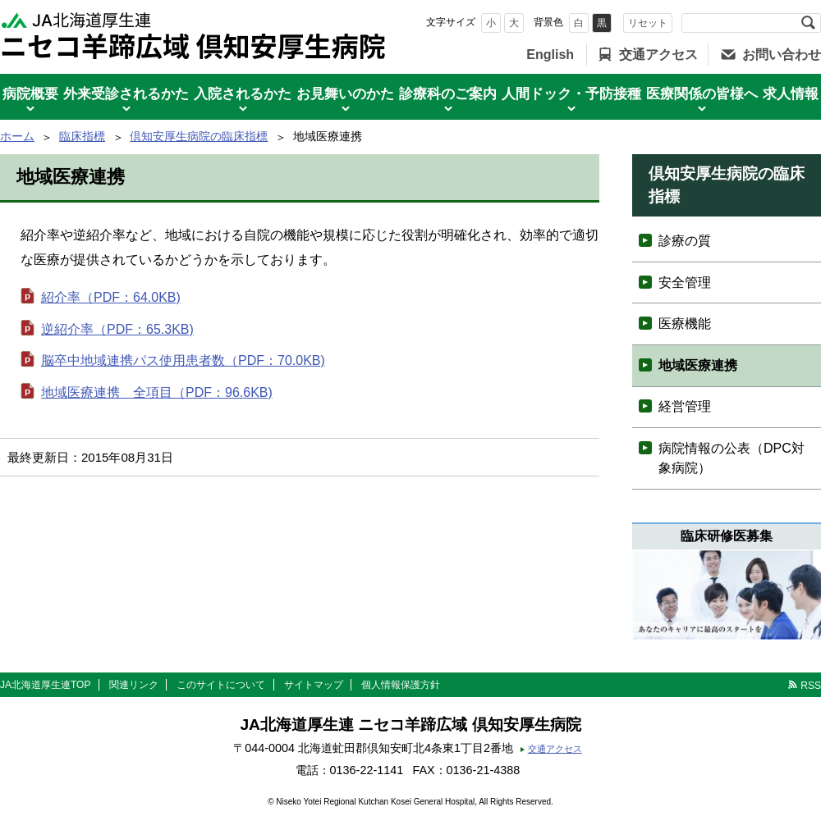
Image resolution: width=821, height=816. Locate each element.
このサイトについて (221, 685)
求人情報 (791, 94)
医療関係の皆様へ (702, 94)
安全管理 (684, 282)
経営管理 (684, 406)
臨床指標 (82, 136)
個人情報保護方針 (400, 685)
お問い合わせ (781, 55)
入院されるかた (242, 94)
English (550, 55)
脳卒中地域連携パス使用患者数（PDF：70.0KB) (183, 360)
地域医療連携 (697, 365)
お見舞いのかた (345, 94)
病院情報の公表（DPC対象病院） (731, 458)
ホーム (17, 136)
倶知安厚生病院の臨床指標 (199, 136)
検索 (808, 23)
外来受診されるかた (126, 94)
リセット (647, 23)
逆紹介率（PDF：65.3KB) (117, 329)
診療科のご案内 (448, 94)
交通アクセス (658, 55)
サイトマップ (313, 685)
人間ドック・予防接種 (571, 94)
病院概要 (30, 94)
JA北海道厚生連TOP (45, 685)
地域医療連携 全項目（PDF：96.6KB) (157, 392)
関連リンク (133, 685)
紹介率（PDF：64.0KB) (111, 297)
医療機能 (684, 324)
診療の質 (684, 241)
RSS (810, 685)
